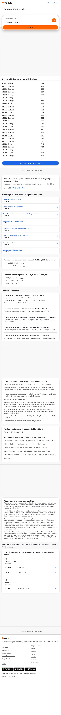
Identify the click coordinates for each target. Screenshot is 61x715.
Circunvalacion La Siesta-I (11, 440)
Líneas (33, 648)
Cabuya (53, 440)
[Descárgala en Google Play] (7, 669)
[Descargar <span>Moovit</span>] (52, 3)
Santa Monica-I (8, 454)
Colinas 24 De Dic (9, 444)
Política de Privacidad (22, 673)
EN (4, 663)
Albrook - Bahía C (44, 440)
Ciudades (33, 659)
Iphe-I (22, 440)
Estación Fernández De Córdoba (13, 451)
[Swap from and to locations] (54, 20)
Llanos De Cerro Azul (30, 451)
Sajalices (16, 454)
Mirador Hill (28, 447)
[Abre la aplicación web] (30, 669)
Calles (33, 654)
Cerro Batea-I (37, 447)
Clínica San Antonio (21, 444)
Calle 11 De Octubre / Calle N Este (14, 447)
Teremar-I (45, 447)
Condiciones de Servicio (8, 673)
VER (23, 263)
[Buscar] (30, 27)
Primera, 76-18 (18, 432)
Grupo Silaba (7, 458)
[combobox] (30, 19)
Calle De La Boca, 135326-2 (29, 454)
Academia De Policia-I (44, 451)
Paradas (33, 657)
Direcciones (34, 662)
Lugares (33, 651)
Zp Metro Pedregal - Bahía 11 (46, 454)
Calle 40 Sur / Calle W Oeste (37, 444)
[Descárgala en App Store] (18, 669)
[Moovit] (7, 3)
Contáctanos (32, 673)
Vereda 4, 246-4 (8, 432)
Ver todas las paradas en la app (30, 163)
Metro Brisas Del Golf (31, 440)
